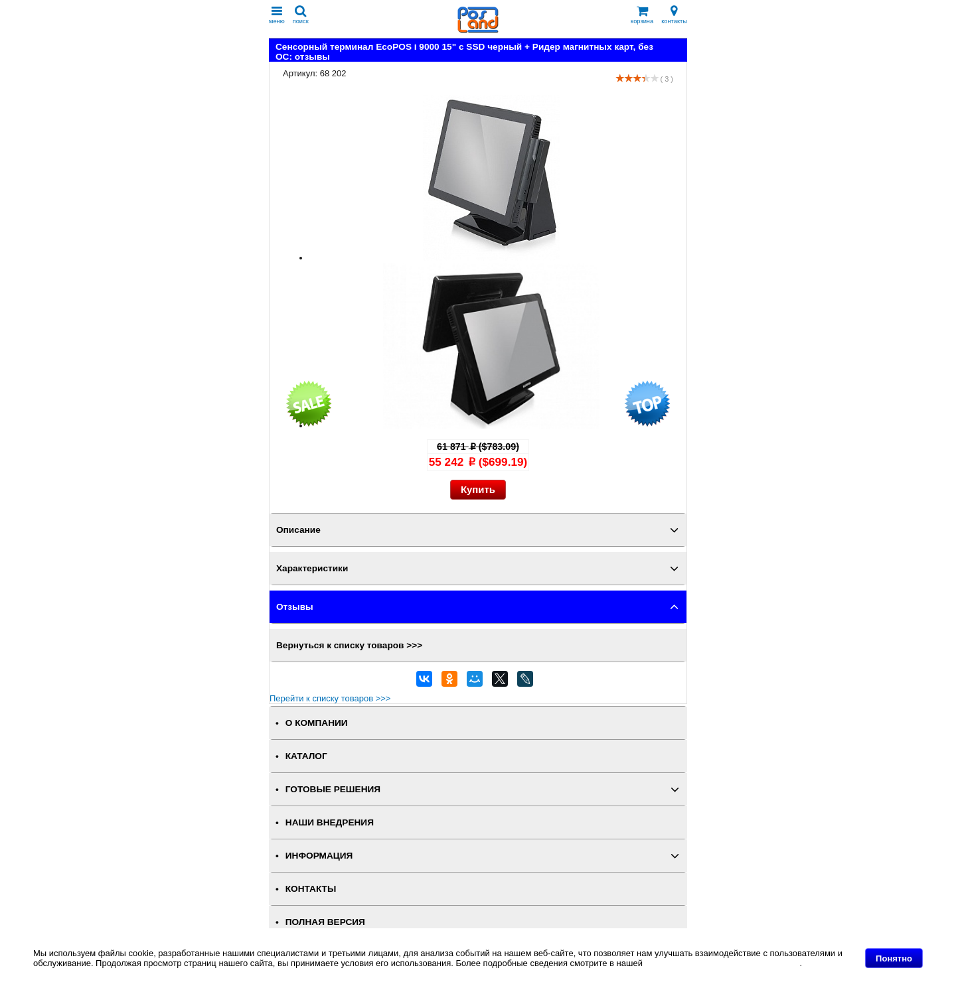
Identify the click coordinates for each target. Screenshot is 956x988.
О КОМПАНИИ (316, 723)
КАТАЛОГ (306, 756)
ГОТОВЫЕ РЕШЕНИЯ (332, 789)
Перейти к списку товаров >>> (330, 698)
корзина (642, 15)
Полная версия (325, 922)
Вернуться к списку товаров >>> (349, 645)
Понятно (894, 958)
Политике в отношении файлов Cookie (722, 963)
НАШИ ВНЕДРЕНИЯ (329, 822)
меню (277, 15)
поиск (301, 15)
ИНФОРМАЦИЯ (319, 856)
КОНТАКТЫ (310, 889)
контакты (674, 15)
